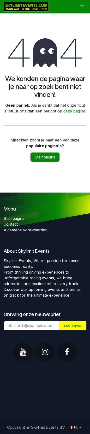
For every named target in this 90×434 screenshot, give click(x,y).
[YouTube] (23, 352)
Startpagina (45, 157)
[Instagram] (45, 352)
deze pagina (74, 111)
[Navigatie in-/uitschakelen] (82, 7)
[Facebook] (67, 352)
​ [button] (73, 325)
